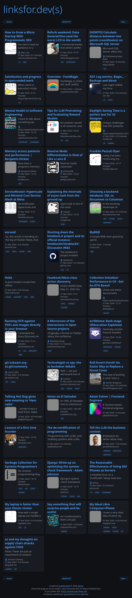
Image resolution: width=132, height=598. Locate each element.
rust (63, 224)
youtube (64, 307)
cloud (32, 221)
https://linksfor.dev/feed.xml (74, 591)
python (64, 496)
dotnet (106, 313)
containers (34, 142)
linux (110, 100)
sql (105, 68)
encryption (71, 62)
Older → (124, 22)
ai (19, 62)
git (62, 62)
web (24, 62)
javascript (107, 222)
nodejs (8, 297)
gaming (111, 143)
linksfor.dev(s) (32, 9)
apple (63, 303)
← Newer (8, 22)
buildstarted (64, 586)
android (71, 303)
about (80, 586)
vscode (111, 218)
